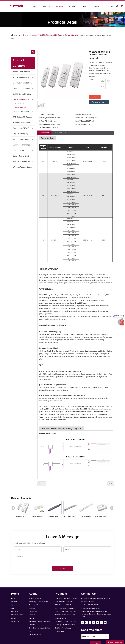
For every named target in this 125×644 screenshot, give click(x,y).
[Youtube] (93, 622)
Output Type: (43, 118)
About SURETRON (35, 598)
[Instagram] (97, 622)
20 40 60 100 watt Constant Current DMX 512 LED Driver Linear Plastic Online (86, 516)
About (13, 598)
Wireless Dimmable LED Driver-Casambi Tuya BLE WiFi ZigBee (24, 111)
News (85, 6)
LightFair (31, 618)
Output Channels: (81, 118)
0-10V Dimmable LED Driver (24, 83)
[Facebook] (82, 622)
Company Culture (34, 605)
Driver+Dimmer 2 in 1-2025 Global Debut (24, 156)
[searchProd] (21, 52)
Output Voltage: (81, 124)
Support (96, 6)
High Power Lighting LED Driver (24, 134)
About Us (46, 6)
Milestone (32, 608)
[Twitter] (90, 622)
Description (44, 133)
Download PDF (60, 133)
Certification (33, 611)
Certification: (43, 127)
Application (73, 6)
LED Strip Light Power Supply (64, 625)
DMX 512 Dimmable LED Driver (65, 611)
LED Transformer (60, 618)
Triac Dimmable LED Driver (23, 77)
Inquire (94, 97)
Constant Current (20, 107)
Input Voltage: (80, 121)
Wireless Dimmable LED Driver (65, 615)
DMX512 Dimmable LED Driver (24, 99)
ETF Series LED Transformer (24, 117)
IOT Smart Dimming (17, 615)
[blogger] (105, 622)
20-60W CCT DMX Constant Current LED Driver (23, 516)
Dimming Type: (44, 114)
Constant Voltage (20, 104)
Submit (62, 568)
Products (59, 6)
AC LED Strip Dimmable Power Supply (24, 139)
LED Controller (18, 150)
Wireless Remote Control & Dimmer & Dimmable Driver (24, 167)
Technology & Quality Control (38, 602)
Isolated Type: (80, 114)
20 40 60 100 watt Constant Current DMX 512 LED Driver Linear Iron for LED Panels (70, 516)
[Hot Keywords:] (33, 52)
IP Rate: (42, 121)
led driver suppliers (35, 634)
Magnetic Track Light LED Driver (24, 123)
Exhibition (14, 611)
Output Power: (44, 124)
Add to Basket (100, 102)
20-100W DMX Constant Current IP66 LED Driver (54, 516)
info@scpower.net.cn (93, 608)
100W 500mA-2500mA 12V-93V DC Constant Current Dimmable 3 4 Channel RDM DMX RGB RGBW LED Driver (39, 516)
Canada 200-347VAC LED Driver (24, 128)
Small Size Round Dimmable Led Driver (24, 161)
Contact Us (15, 621)
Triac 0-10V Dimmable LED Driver (24, 72)
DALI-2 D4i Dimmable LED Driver (24, 88)
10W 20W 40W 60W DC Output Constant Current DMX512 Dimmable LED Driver (102, 516)
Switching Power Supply (22, 145)
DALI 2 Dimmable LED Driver (64, 608)
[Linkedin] (86, 622)
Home (35, 6)
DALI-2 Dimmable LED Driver (24, 94)
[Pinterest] (101, 622)
